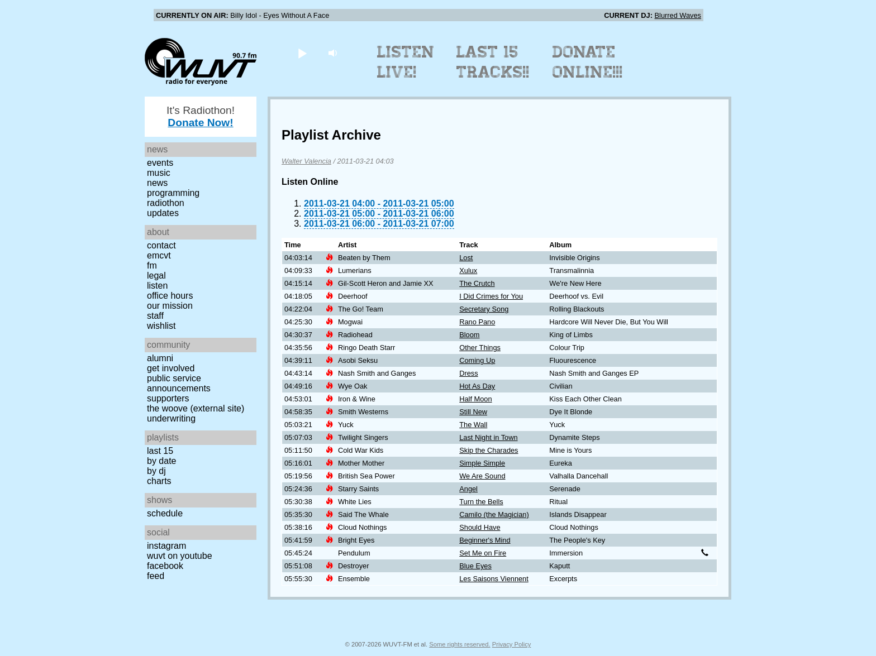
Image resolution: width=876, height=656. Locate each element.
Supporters (168, 398)
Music (158, 173)
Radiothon (165, 203)
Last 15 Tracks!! (493, 62)
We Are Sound (482, 476)
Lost (466, 257)
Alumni (160, 358)
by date (161, 461)
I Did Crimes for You (491, 296)
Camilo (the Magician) (494, 514)
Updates (163, 213)
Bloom (469, 335)
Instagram (166, 545)
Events (160, 162)
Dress (468, 373)
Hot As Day (477, 386)
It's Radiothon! (200, 116)
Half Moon (475, 399)
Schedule (165, 513)
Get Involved (170, 368)
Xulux (468, 270)
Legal (156, 275)
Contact (161, 245)
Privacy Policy (511, 644)
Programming (173, 193)
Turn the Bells (481, 501)
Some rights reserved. (459, 644)
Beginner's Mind (484, 540)
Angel (468, 489)
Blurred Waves (678, 15)
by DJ (156, 471)
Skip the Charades (488, 450)
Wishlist (161, 326)
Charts (159, 481)
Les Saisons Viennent (494, 578)
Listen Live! (406, 62)
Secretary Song (483, 309)
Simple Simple (482, 463)
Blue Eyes (475, 566)
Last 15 (160, 451)
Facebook (165, 566)
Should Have (479, 527)
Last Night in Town (488, 437)
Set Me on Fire (482, 553)
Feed (155, 576)
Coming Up (477, 360)
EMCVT (159, 255)
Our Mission (170, 305)
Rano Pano (477, 322)
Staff (155, 315)
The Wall (473, 424)
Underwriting (171, 418)
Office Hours (170, 295)
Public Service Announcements (179, 383)
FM (152, 265)
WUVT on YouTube (179, 556)
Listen (157, 285)
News (157, 183)
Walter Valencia (306, 161)
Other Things (480, 347)
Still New (473, 412)
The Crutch (476, 283)
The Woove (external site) (195, 408)
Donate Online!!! (588, 62)
